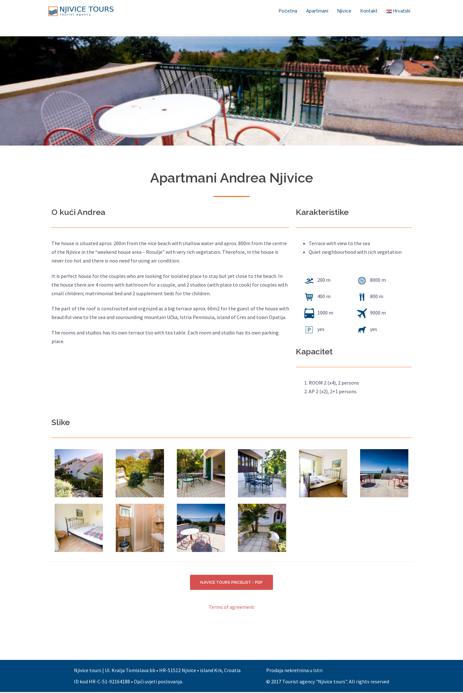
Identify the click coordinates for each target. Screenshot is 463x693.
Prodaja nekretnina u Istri (294, 671)
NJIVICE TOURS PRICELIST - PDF (231, 582)
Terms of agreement (231, 608)
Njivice (344, 10)
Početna (288, 10)
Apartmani (317, 10)
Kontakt (368, 10)
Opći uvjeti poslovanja (158, 682)
